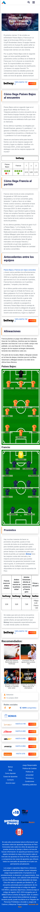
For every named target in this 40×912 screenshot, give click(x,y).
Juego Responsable (29, 765)
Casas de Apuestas (10, 777)
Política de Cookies (30, 768)
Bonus (12, 716)
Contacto (10, 780)
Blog (10, 770)
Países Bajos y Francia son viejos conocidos (20, 270)
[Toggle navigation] (33, 2)
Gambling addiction (29, 785)
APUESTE (32, 83)
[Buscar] (29, 2)
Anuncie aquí (10, 783)
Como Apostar (10, 773)
